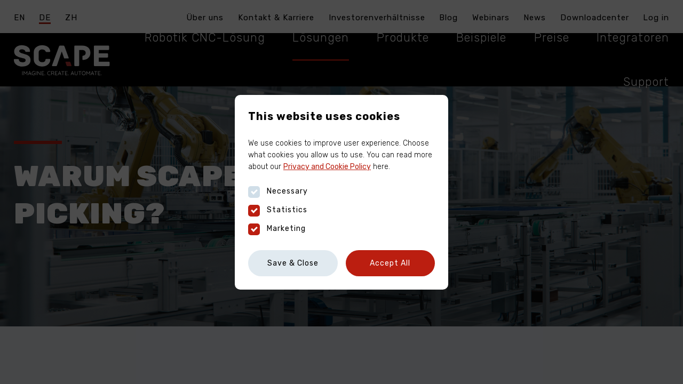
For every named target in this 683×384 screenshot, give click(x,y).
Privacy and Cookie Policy (327, 166)
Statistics (277, 210)
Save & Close (293, 263)
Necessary (278, 191)
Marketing (277, 228)
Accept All (390, 263)
